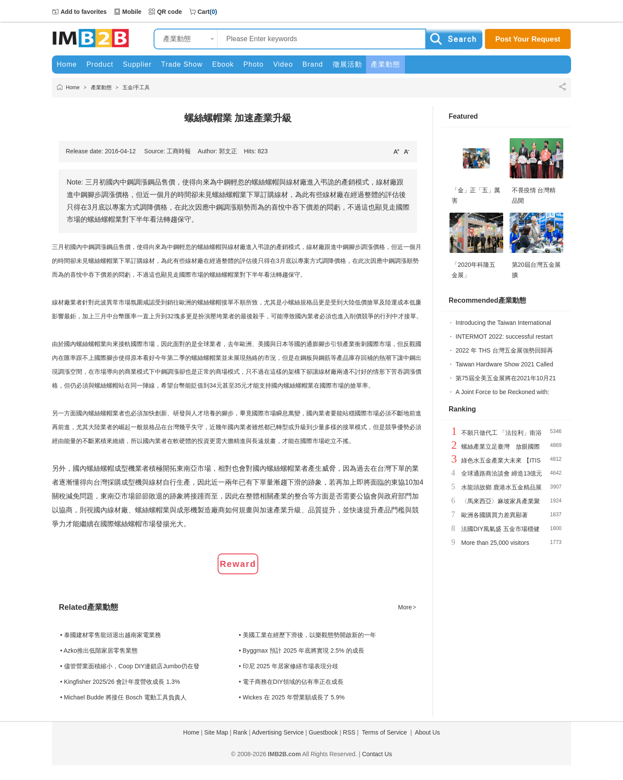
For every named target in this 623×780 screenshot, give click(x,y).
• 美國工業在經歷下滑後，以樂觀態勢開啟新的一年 (307, 634)
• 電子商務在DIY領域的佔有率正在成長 (291, 681)
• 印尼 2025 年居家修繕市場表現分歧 (288, 666)
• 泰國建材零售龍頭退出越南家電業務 (110, 634)
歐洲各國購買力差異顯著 (494, 514)
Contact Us (377, 754)
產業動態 (101, 87)
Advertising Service (278, 732)
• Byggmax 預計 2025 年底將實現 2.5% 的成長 (301, 650)
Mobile (131, 11)
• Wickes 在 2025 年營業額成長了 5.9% (292, 697)
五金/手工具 (136, 87)
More (407, 607)
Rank (240, 732)
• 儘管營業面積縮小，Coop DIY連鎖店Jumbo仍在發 (129, 666)
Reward (238, 564)
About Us (427, 732)
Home (73, 87)
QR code (169, 11)
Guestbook (323, 732)
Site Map (216, 732)
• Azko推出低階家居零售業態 (99, 650)
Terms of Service (384, 732)
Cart (204, 11)
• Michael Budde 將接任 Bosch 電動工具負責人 (123, 697)
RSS (349, 732)
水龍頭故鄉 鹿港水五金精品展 (501, 487)
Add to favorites (84, 11)
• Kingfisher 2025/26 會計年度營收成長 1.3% (120, 681)
